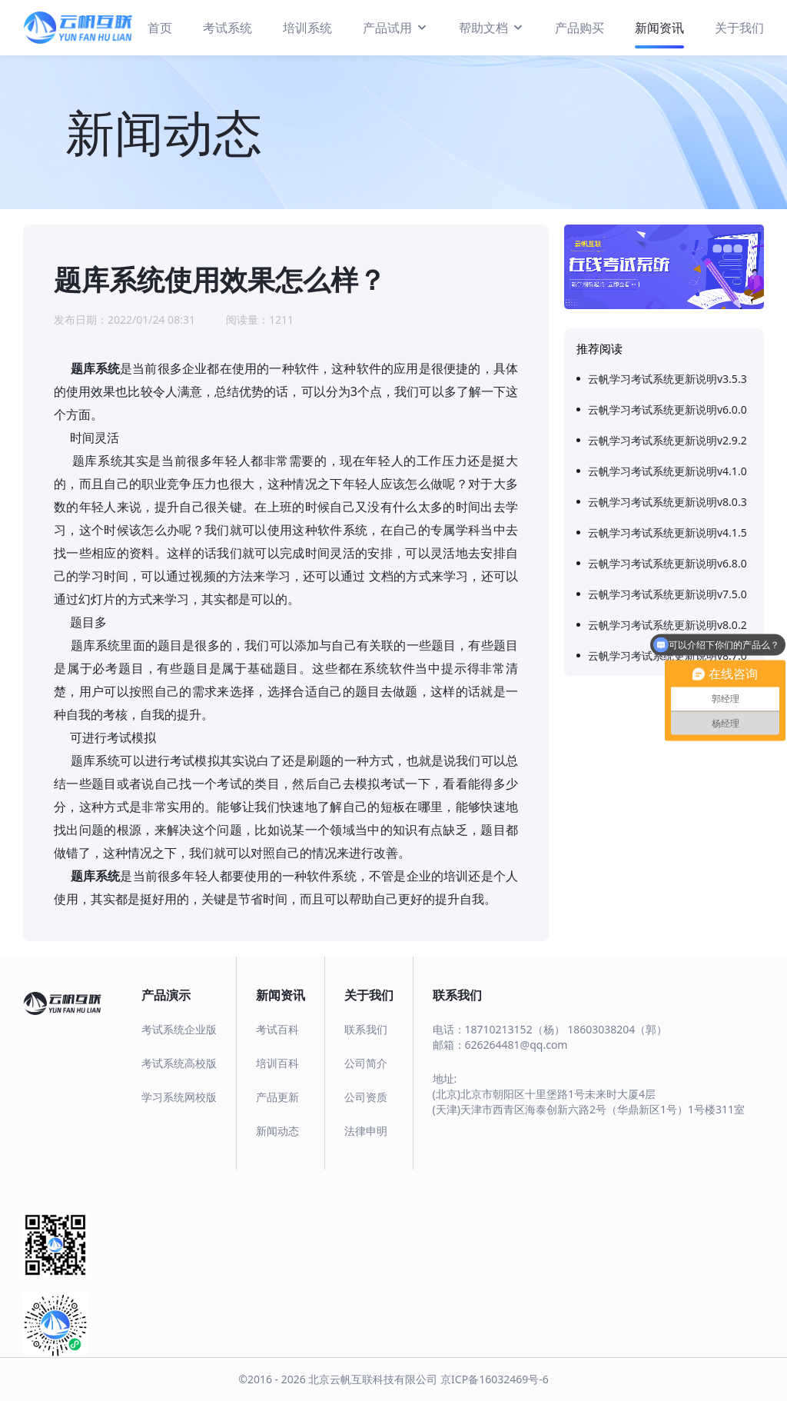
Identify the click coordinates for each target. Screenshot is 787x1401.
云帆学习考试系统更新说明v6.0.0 (667, 409)
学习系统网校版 (179, 1097)
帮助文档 (491, 27)
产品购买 (579, 27)
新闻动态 (277, 1130)
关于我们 (739, 27)
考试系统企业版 (179, 1029)
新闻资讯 (659, 27)
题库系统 (95, 368)
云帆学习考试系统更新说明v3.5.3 (667, 378)
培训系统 (307, 27)
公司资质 (365, 1097)
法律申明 (365, 1130)
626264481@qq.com (516, 1044)
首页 (160, 27)
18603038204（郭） (617, 1029)
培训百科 (277, 1063)
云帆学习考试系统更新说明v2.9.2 (667, 440)
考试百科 (277, 1029)
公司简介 (365, 1063)
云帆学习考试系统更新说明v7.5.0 (667, 594)
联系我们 (365, 1029)
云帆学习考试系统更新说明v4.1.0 (667, 471)
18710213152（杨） (515, 1029)
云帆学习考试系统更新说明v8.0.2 (667, 624)
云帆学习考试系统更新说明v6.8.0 (667, 563)
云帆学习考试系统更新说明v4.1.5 (667, 532)
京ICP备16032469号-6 (494, 1379)
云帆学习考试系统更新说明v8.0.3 (667, 501)
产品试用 (395, 27)
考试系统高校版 (179, 1063)
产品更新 (277, 1097)
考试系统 (227, 27)
